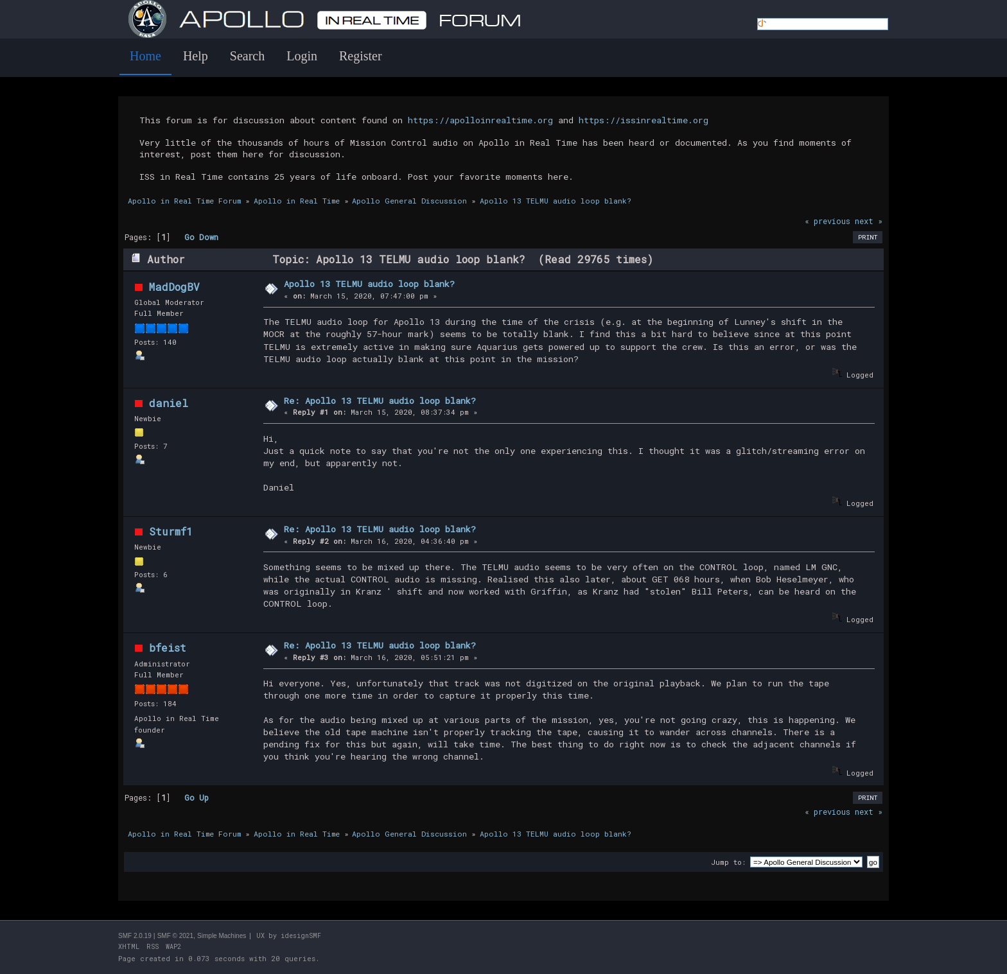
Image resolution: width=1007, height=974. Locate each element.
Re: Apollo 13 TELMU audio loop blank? (380, 400)
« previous (827, 221)
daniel (168, 403)
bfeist (167, 647)
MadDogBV (174, 286)
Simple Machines (221, 935)
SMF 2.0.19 (135, 935)
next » (868, 221)
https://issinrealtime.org (643, 120)
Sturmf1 (171, 531)
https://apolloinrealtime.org (480, 120)
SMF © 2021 (175, 935)
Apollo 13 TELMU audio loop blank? (369, 284)
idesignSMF (301, 936)
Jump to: (728, 862)
